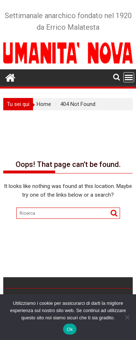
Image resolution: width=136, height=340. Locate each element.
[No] (127, 317)
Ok (70, 329)
